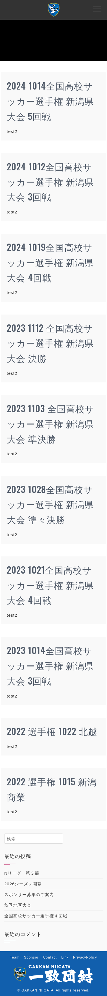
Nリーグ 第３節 (21, 873)
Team (14, 957)
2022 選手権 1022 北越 (52, 730)
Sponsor (31, 957)
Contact (50, 957)
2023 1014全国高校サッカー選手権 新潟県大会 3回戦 (50, 665)
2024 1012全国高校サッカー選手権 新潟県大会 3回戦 (50, 181)
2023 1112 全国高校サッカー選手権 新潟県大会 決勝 (50, 343)
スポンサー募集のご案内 (29, 894)
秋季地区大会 (17, 905)
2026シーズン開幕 (23, 883)
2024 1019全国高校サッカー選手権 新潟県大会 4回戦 (50, 262)
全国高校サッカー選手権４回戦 (35, 915)
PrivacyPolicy (85, 957)
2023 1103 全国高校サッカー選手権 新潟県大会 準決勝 (50, 423)
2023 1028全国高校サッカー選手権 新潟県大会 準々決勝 (50, 504)
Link (65, 957)
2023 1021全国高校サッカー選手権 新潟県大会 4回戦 (50, 585)
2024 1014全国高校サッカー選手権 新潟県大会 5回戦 (50, 100)
